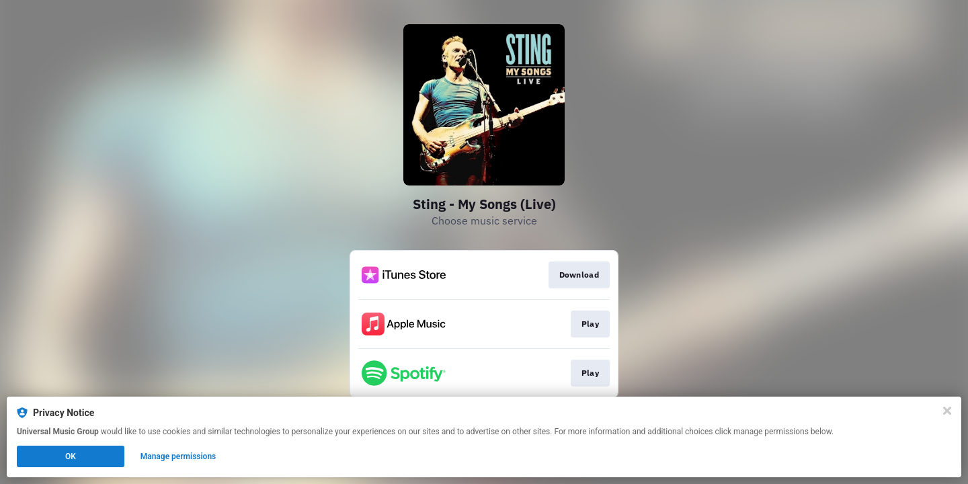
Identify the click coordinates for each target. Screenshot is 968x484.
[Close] (947, 410)
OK (70, 456)
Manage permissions (178, 456)
